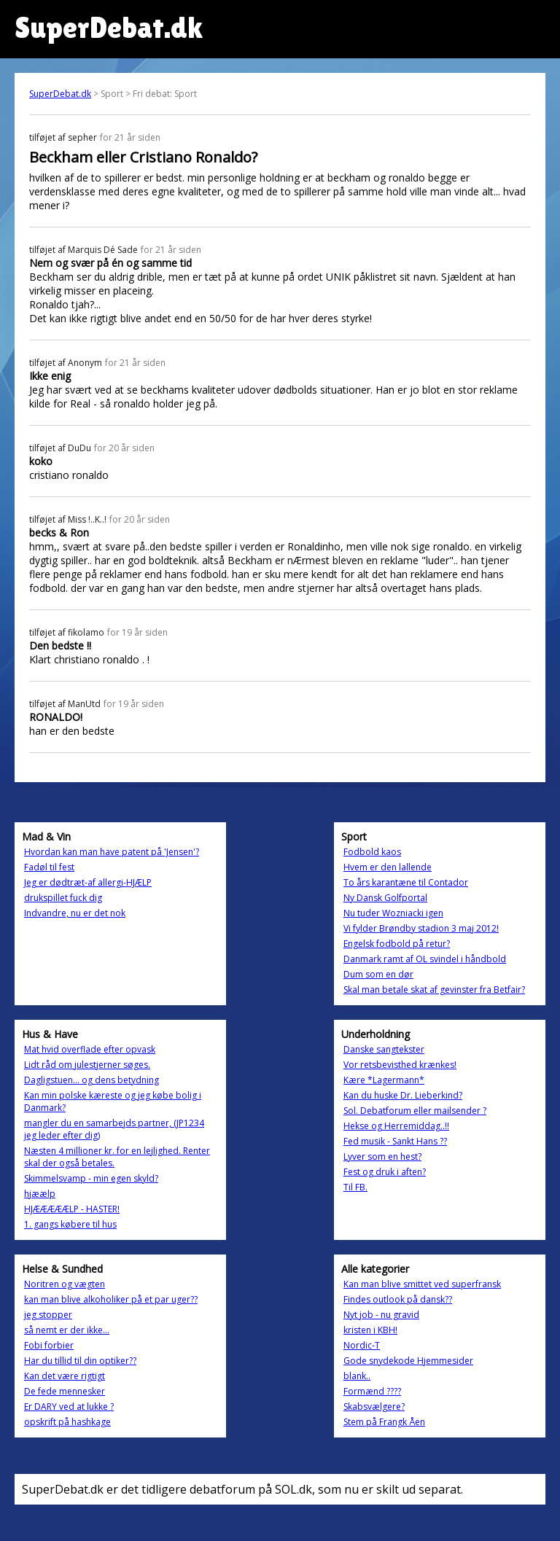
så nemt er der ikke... (66, 1330)
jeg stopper (48, 1314)
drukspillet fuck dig (63, 898)
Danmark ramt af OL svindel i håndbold (424, 959)
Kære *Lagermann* (383, 1080)
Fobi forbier (49, 1345)
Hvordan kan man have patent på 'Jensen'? (111, 852)
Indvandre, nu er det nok (74, 913)
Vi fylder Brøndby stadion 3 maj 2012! (421, 928)
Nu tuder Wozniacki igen (393, 913)
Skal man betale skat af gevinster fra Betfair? (434, 989)
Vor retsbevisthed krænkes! (399, 1064)
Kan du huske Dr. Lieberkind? (402, 1095)
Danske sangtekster (383, 1049)
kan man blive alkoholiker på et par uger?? (111, 1299)
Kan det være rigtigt (64, 1376)
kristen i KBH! (370, 1330)
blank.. (356, 1376)
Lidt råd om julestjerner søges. (87, 1064)
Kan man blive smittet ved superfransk (422, 1284)
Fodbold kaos (372, 852)
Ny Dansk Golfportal (385, 898)
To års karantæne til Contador (405, 882)
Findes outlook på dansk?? (397, 1299)
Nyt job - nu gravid (381, 1314)
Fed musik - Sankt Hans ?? (395, 1141)
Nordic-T (361, 1345)
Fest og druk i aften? (384, 1172)
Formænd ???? (372, 1391)
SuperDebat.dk (60, 93)
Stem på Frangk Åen (384, 1422)
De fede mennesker (64, 1391)
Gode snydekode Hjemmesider (408, 1360)
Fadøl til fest (49, 867)
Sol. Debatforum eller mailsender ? (414, 1110)
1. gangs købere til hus (70, 1224)
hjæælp (39, 1193)
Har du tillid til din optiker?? (80, 1360)
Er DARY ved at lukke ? (69, 1406)
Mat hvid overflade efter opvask (89, 1049)
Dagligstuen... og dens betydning (91, 1080)
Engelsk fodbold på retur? (396, 943)
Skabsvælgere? (374, 1406)
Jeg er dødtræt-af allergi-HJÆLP (88, 882)
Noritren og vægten (64, 1284)
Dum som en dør (378, 974)
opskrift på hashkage (67, 1422)
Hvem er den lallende (387, 867)
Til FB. (355, 1187)
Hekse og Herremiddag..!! (396, 1126)
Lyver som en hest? (382, 1156)
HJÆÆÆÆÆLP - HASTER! (72, 1209)
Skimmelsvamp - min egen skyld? (91, 1178)
